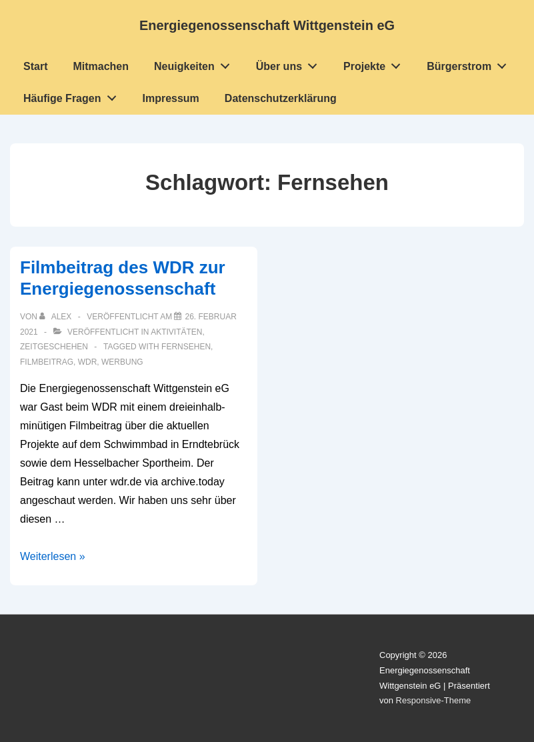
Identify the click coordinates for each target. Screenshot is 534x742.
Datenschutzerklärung (281, 98)
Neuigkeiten (195, 63)
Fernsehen (186, 346)
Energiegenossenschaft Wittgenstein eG (267, 25)
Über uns (290, 63)
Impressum (170, 98)
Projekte (375, 63)
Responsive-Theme (433, 700)
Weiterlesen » (52, 556)
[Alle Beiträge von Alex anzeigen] (56, 316)
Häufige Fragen (73, 95)
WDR (87, 362)
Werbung (122, 362)
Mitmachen (101, 66)
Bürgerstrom (470, 63)
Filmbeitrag (46, 362)
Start (35, 66)
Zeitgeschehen (54, 346)
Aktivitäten (176, 332)
